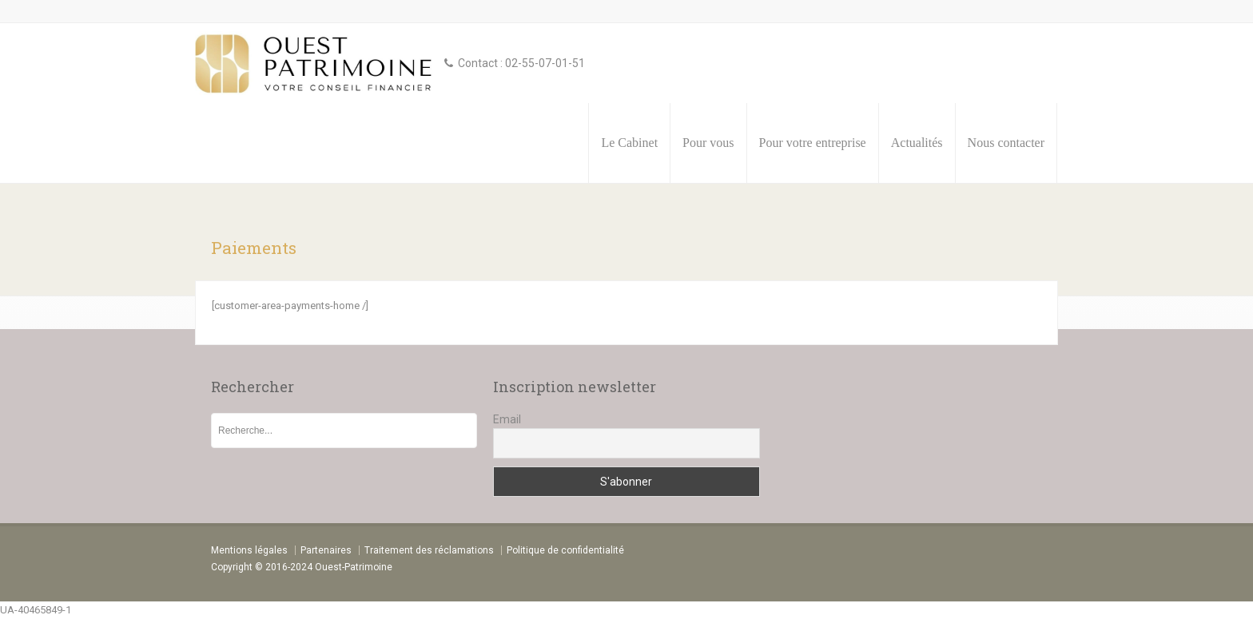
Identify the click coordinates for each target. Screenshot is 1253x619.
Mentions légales (249, 550)
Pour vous (708, 142)
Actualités (917, 142)
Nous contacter (1006, 142)
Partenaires (326, 550)
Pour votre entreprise (812, 142)
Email (507, 419)
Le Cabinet (629, 142)
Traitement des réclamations (429, 550)
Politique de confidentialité (565, 550)
